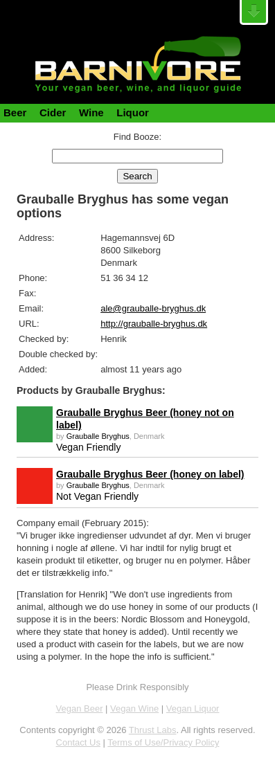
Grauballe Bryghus (98, 436)
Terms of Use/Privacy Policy (163, 742)
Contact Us (78, 742)
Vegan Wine (134, 708)
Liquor (132, 112)
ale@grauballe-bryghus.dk (153, 308)
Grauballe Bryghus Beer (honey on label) (150, 474)
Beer (14, 112)
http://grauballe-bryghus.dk (153, 323)
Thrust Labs (153, 730)
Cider (52, 112)
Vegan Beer (79, 708)
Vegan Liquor (193, 708)
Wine (91, 112)
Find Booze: (137, 137)
